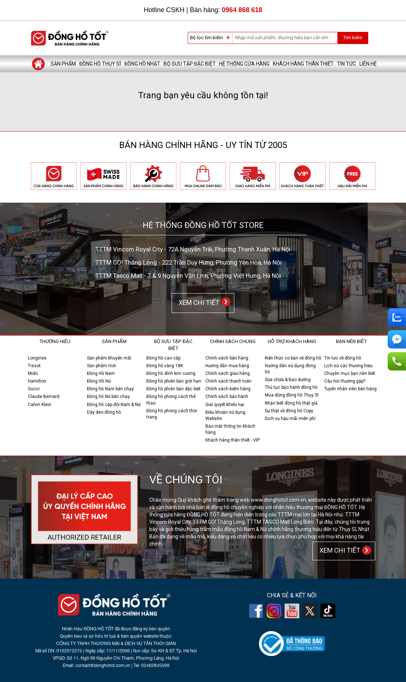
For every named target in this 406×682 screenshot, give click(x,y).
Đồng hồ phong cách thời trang (171, 414)
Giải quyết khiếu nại (224, 404)
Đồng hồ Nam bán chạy (110, 388)
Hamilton (37, 381)
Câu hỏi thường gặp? (344, 381)
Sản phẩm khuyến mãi (109, 358)
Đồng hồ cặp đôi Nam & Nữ (113, 404)
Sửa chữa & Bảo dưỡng (288, 379)
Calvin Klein (39, 404)
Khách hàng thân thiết (303, 64)
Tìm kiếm (352, 37)
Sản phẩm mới (101, 365)
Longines (37, 358)
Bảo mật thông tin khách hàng (230, 429)
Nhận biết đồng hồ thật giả (291, 403)
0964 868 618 (242, 10)
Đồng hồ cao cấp (163, 358)
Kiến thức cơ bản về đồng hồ (293, 358)
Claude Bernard (43, 396)
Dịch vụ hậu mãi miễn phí (290, 418)
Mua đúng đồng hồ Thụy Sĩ (291, 395)
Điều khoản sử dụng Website (225, 415)
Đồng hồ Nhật (142, 64)
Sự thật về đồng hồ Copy (289, 410)
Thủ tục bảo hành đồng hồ (291, 387)
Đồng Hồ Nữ (99, 381)
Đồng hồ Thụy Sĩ (100, 64)
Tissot (34, 365)
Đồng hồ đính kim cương (170, 373)
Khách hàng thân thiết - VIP (232, 440)
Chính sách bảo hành (226, 396)
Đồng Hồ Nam (101, 373)
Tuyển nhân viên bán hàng (350, 388)
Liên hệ (368, 64)
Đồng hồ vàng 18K (164, 365)
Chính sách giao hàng (227, 373)
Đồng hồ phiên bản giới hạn (173, 381)
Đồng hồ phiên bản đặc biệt (173, 388)
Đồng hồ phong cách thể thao (170, 399)
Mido (33, 373)
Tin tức (346, 64)
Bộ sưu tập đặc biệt (190, 64)
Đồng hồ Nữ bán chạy (108, 396)
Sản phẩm (63, 64)
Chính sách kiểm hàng (227, 388)
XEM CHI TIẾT (197, 302)
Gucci (34, 388)
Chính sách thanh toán (228, 381)
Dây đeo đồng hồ (104, 412)
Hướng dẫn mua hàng (227, 365)
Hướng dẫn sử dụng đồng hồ (290, 369)
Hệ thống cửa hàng (244, 64)
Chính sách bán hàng (226, 358)
